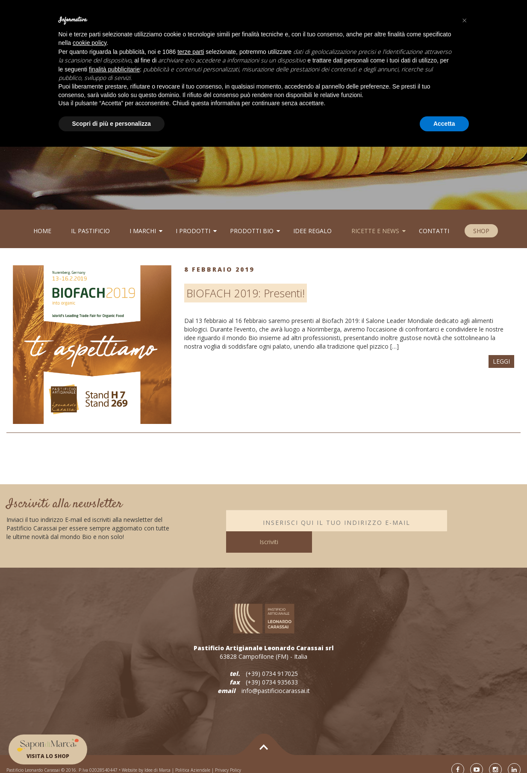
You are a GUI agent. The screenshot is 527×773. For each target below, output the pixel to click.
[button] (464, 20)
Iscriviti (483, 520)
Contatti (434, 231)
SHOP (481, 231)
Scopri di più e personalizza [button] (111, 123)
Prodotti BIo (252, 231)
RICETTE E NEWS (375, 231)
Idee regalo (312, 231)
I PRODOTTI (193, 231)
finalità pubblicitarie (114, 69)
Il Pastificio (90, 231)
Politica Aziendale (192, 758)
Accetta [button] (444, 123)
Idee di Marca (157, 758)
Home (42, 231)
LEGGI (501, 361)
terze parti (190, 51)
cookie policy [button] (89, 42)
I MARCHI (143, 231)
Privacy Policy (228, 758)
